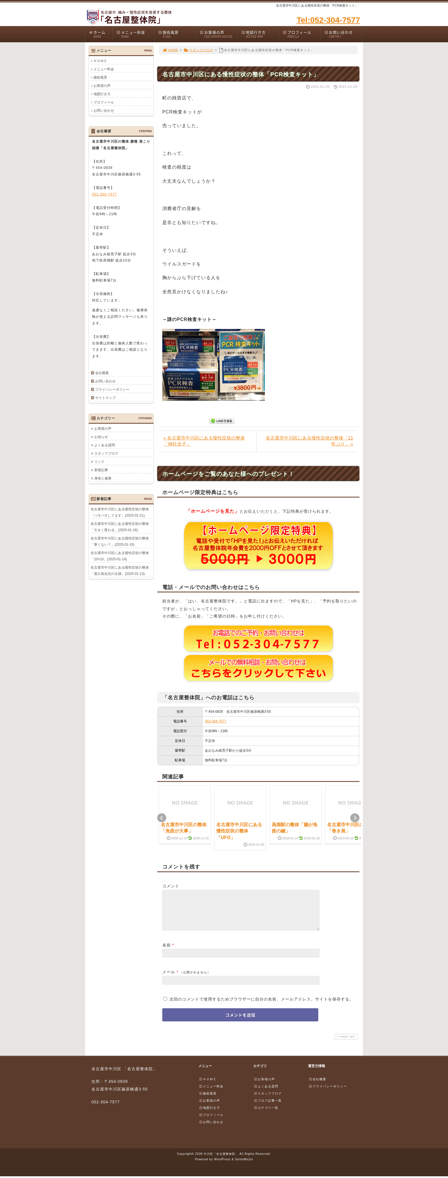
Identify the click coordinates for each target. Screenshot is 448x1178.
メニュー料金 (135, 34)
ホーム (101, 34)
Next (354, 817)
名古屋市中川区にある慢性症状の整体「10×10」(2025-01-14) (120, 556)
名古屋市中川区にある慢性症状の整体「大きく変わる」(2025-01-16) (120, 527)
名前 (166, 952)
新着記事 (101, 470)
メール (168, 979)
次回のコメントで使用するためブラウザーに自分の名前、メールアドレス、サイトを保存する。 (261, 1006)
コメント (170, 886)
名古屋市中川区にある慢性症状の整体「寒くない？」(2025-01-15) (120, 541)
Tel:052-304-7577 (328, 20)
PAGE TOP (345, 1043)
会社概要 (102, 373)
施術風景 (177, 34)
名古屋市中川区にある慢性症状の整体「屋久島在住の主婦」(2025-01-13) (120, 570)
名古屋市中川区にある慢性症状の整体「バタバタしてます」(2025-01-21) (120, 512)
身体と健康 (102, 478)
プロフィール (302, 34)
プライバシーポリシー (112, 390)
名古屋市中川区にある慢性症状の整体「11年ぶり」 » (309, 441)
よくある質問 (104, 445)
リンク (99, 462)
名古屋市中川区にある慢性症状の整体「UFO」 (239, 831)
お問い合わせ (343, 34)
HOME (170, 50)
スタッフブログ (198, 50)
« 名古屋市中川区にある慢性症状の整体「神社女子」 (204, 441)
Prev (161, 817)
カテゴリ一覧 (266, 1114)
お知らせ (101, 437)
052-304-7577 (215, 721)
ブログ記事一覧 (268, 1107)
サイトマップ (105, 398)
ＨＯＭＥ (100, 61)
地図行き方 (260, 34)
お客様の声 (218, 34)
